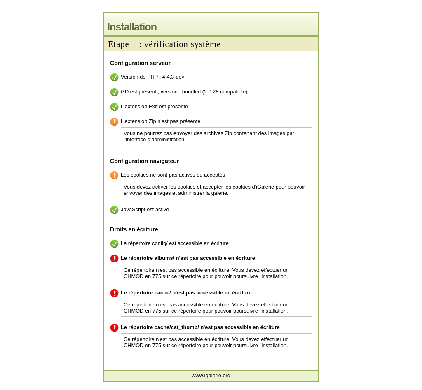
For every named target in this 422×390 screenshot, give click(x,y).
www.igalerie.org (211, 375)
